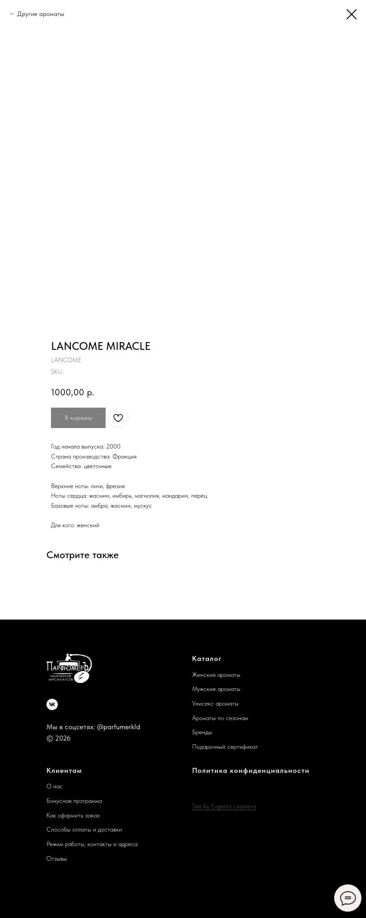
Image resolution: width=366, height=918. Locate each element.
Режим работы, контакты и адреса (91, 843)
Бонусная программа (74, 800)
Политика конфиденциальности (251, 770)
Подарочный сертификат (225, 746)
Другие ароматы (40, 13)
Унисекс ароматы (215, 703)
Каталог (207, 658)
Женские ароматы (216, 674)
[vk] (52, 704)
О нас (54, 786)
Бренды (202, 732)
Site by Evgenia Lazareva (224, 806)
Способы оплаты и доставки (84, 829)
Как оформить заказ (73, 815)
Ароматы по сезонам (220, 717)
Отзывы (56, 858)
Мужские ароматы (216, 688)
